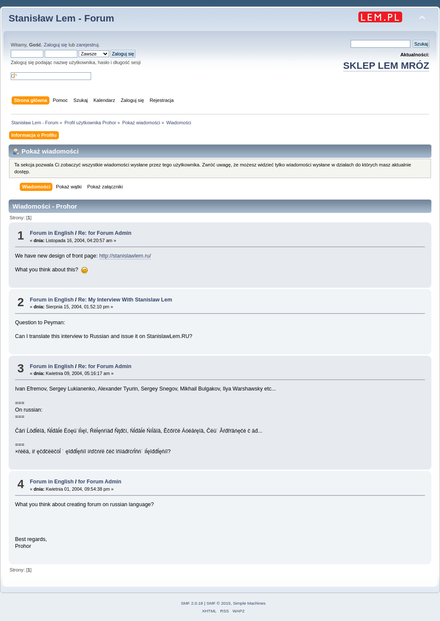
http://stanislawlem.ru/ (125, 256)
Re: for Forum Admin (104, 233)
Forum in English (51, 233)
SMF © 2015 (219, 603)
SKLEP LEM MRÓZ (386, 65)
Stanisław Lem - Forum (61, 18)
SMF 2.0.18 (192, 603)
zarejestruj (87, 44)
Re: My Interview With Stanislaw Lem (125, 300)
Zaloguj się (55, 44)
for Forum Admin (100, 482)
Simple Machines (249, 603)
